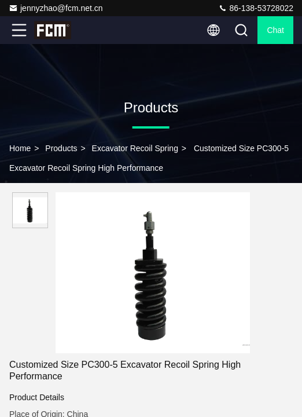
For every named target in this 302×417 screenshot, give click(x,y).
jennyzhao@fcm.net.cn (56, 8)
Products (61, 148)
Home (20, 148)
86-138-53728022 (255, 8)
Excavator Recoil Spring (135, 148)
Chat (275, 30)
